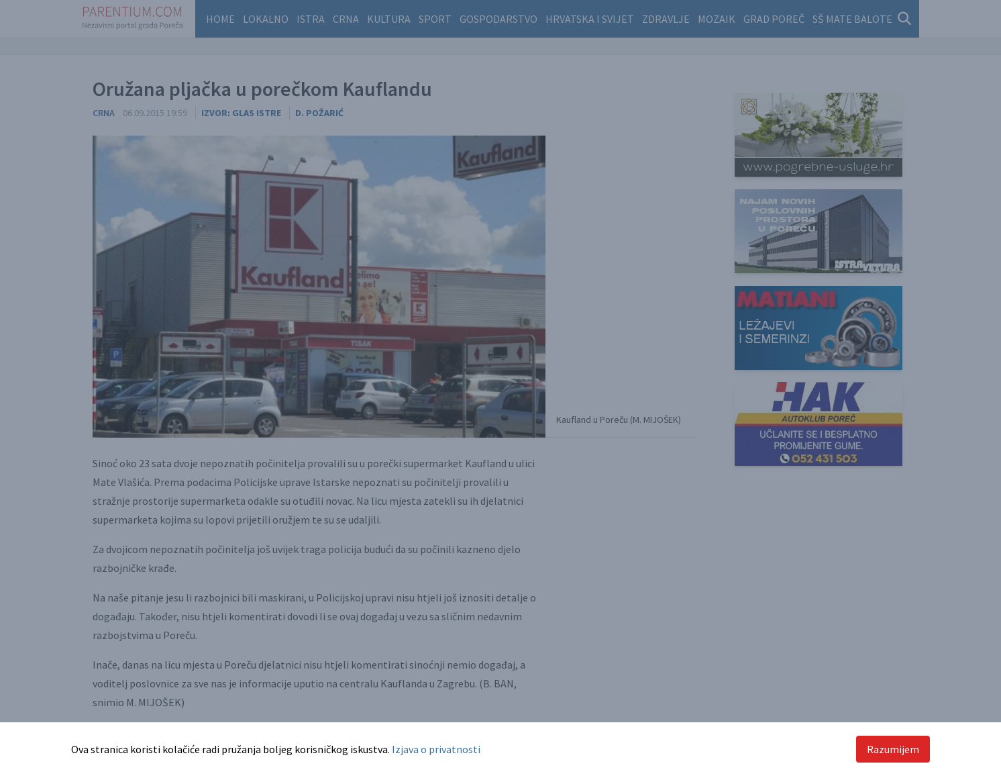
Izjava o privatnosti (436, 749)
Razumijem (893, 749)
